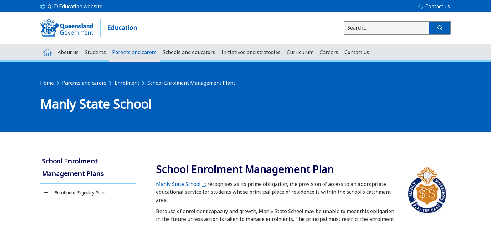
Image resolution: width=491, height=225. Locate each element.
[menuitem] (47, 52)
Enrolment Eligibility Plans (80, 193)
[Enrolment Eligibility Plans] (45, 193)
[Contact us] (432, 6)
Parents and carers (84, 82)
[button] (439, 28)
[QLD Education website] (71, 6)
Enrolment (127, 82)
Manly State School (181, 184)
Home (47, 82)
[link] (88, 168)
